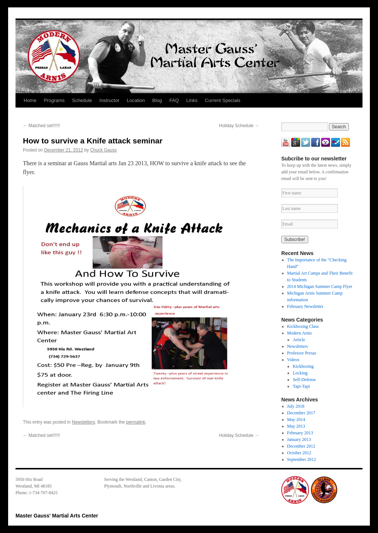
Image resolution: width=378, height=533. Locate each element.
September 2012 (301, 459)
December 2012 (301, 446)
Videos (293, 359)
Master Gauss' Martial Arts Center (57, 516)
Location (136, 100)
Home (30, 100)
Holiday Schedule (239, 125)
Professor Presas (301, 353)
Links (191, 100)
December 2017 (301, 412)
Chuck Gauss (103, 150)
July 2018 (296, 406)
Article (299, 339)
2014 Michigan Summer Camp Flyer (320, 286)
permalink (135, 422)
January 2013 (299, 439)
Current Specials (222, 100)
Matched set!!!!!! (41, 125)
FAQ (174, 100)
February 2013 (300, 432)
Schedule (82, 100)
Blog (157, 100)
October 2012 (299, 452)
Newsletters (83, 422)
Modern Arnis (299, 333)
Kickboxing (303, 366)
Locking (300, 373)
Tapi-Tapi (301, 386)
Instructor (109, 100)
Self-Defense (304, 379)
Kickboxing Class (303, 326)
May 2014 (296, 419)
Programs (54, 100)
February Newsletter (305, 306)
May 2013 (296, 426)
